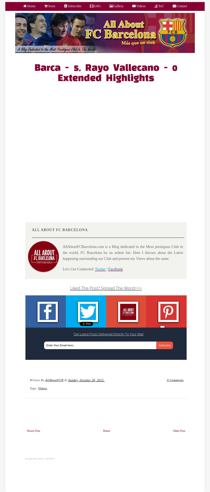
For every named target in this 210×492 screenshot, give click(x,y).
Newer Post (33, 430)
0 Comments (175, 380)
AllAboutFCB (54, 380)
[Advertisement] (108, 183)
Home (106, 430)
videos (42, 388)
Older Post (179, 430)
